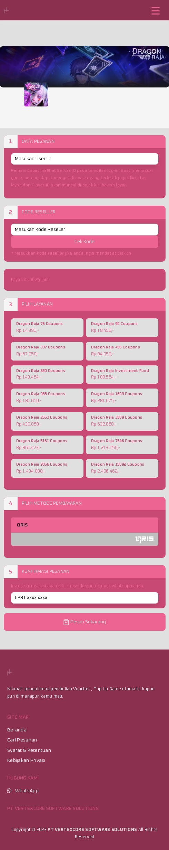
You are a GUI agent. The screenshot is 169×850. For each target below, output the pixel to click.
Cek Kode (84, 241)
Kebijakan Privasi (26, 760)
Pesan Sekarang (84, 622)
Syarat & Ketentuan (29, 750)
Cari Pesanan (22, 740)
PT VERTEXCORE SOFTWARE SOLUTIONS (92, 830)
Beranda (17, 730)
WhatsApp (27, 790)
